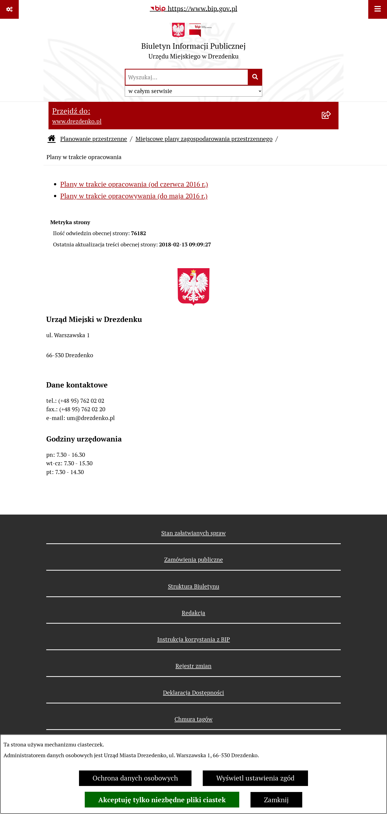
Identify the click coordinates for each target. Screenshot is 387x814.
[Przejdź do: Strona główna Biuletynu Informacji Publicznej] (52, 139)
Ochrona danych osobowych (135, 778)
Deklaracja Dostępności (193, 692)
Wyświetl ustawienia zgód (255, 778)
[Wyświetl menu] (377, 9)
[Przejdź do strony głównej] (193, 43)
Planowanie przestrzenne (93, 139)
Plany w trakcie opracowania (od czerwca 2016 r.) (134, 184)
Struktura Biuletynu (193, 586)
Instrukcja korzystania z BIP (193, 639)
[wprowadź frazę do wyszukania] (186, 77)
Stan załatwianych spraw (193, 533)
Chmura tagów (193, 719)
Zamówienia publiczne (193, 559)
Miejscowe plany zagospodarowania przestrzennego (204, 139)
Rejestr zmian (194, 666)
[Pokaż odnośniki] (9, 9)
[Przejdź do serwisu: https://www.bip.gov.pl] (193, 9)
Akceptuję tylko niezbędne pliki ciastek (162, 799)
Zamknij (276, 799)
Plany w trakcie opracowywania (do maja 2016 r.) (134, 196)
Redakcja (193, 613)
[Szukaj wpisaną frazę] (255, 77)
